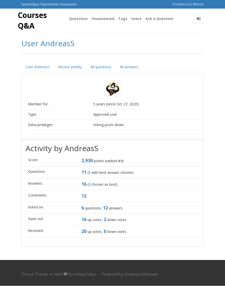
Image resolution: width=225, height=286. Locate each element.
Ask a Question (159, 18)
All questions (101, 67)
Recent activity (70, 67)
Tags (122, 18)
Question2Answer (141, 274)
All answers (129, 67)
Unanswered (103, 18)
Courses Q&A (32, 20)
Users (136, 18)
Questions (78, 18)
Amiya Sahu (85, 274)
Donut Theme (34, 274)
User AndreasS (38, 67)
